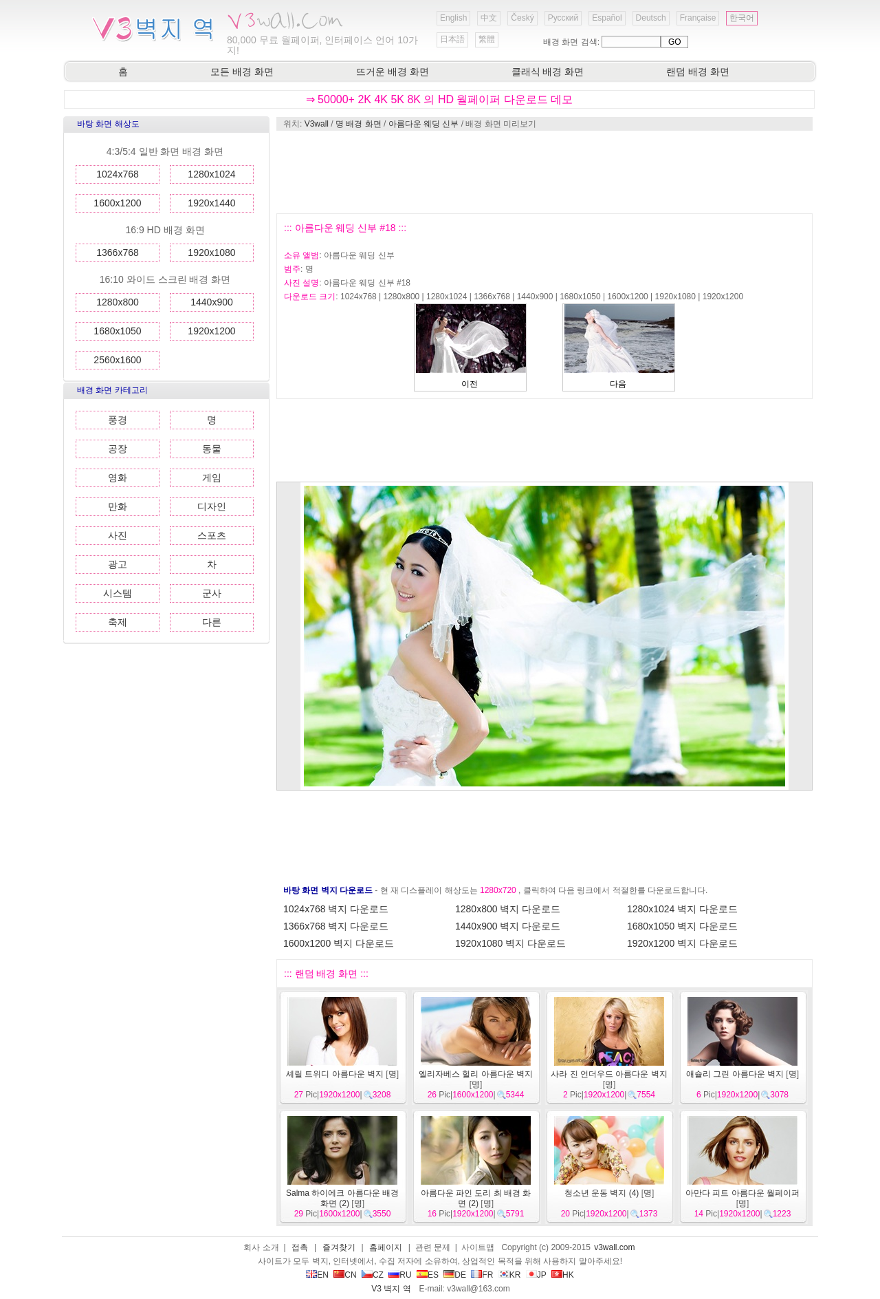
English (453, 18)
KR (509, 1275)
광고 (117, 564)
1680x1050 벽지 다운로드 (682, 926)
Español (607, 18)
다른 (211, 621)
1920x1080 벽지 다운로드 (510, 943)
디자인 (211, 506)
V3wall (317, 124)
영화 (117, 477)
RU (399, 1275)
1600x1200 (117, 202)
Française (698, 18)
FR (482, 1275)
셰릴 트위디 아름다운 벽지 (335, 1074)
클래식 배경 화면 (548, 71)
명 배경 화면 (359, 124)
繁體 (486, 39)
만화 (117, 506)
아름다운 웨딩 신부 (423, 124)
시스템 (117, 593)
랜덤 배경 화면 (697, 71)
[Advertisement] (544, 172)
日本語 (452, 39)
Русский (563, 18)
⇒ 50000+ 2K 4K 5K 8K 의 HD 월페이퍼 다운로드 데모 (439, 99)
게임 (211, 477)
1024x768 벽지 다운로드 (335, 908)
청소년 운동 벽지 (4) (601, 1193)
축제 (117, 621)
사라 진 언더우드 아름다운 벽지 (609, 1074)
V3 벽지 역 (390, 1288)
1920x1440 (211, 202)
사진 (117, 535)
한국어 (741, 18)
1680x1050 (117, 330)
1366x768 (117, 252)
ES (428, 1275)
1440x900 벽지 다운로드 (507, 926)
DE (454, 1275)
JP (536, 1275)
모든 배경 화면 (242, 71)
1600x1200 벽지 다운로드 (338, 943)
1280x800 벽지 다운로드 (507, 908)
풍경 (117, 419)
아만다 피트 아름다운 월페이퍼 (742, 1193)
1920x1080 (211, 252)
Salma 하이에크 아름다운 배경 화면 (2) (342, 1198)
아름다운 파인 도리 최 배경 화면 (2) (476, 1198)
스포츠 (211, 535)
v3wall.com (614, 1247)
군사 (211, 593)
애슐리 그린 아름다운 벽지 (735, 1074)
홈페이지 (385, 1247)
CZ (373, 1275)
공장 (117, 448)
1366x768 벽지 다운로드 (335, 926)
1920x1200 (211, 330)
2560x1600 (117, 359)
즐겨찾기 (338, 1247)
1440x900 (211, 302)
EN (317, 1275)
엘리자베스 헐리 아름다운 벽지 (476, 1074)
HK (562, 1275)
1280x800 (117, 302)
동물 (211, 448)
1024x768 (117, 174)
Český (522, 18)
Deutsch (651, 18)
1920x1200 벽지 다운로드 (682, 943)
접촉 (300, 1247)
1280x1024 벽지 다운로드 (682, 908)
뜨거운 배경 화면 (392, 71)
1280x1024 (211, 174)
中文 (489, 18)
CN (344, 1275)
